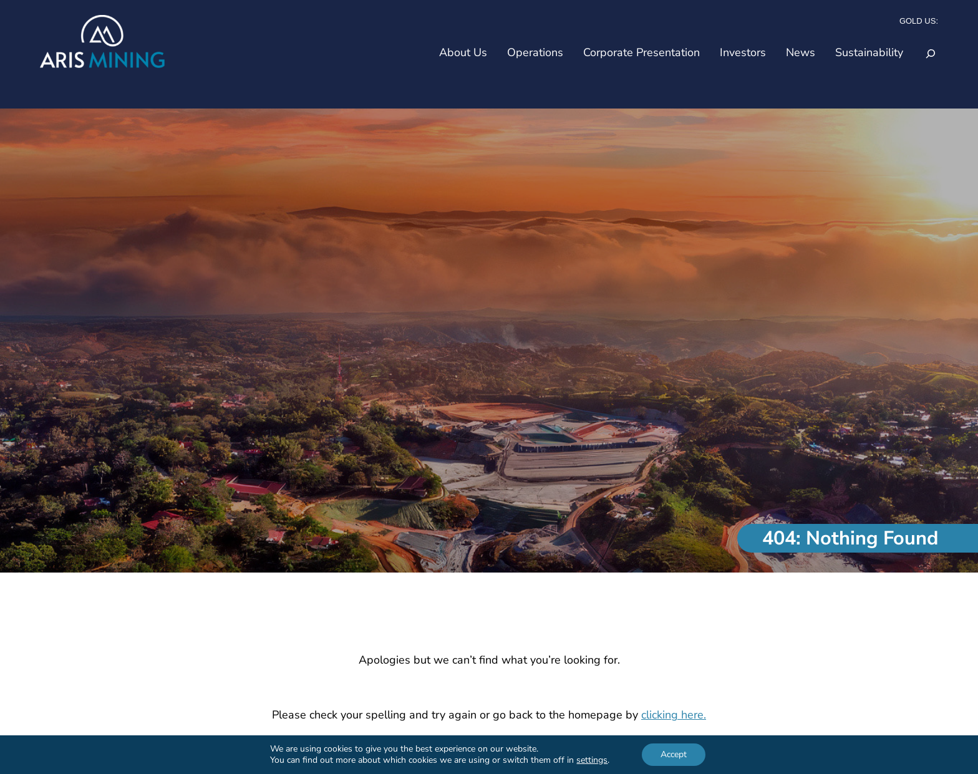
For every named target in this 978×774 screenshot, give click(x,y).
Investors (743, 52)
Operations (535, 52)
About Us (463, 52)
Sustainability (869, 52)
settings (592, 760)
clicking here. (673, 714)
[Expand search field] (930, 54)
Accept (674, 754)
